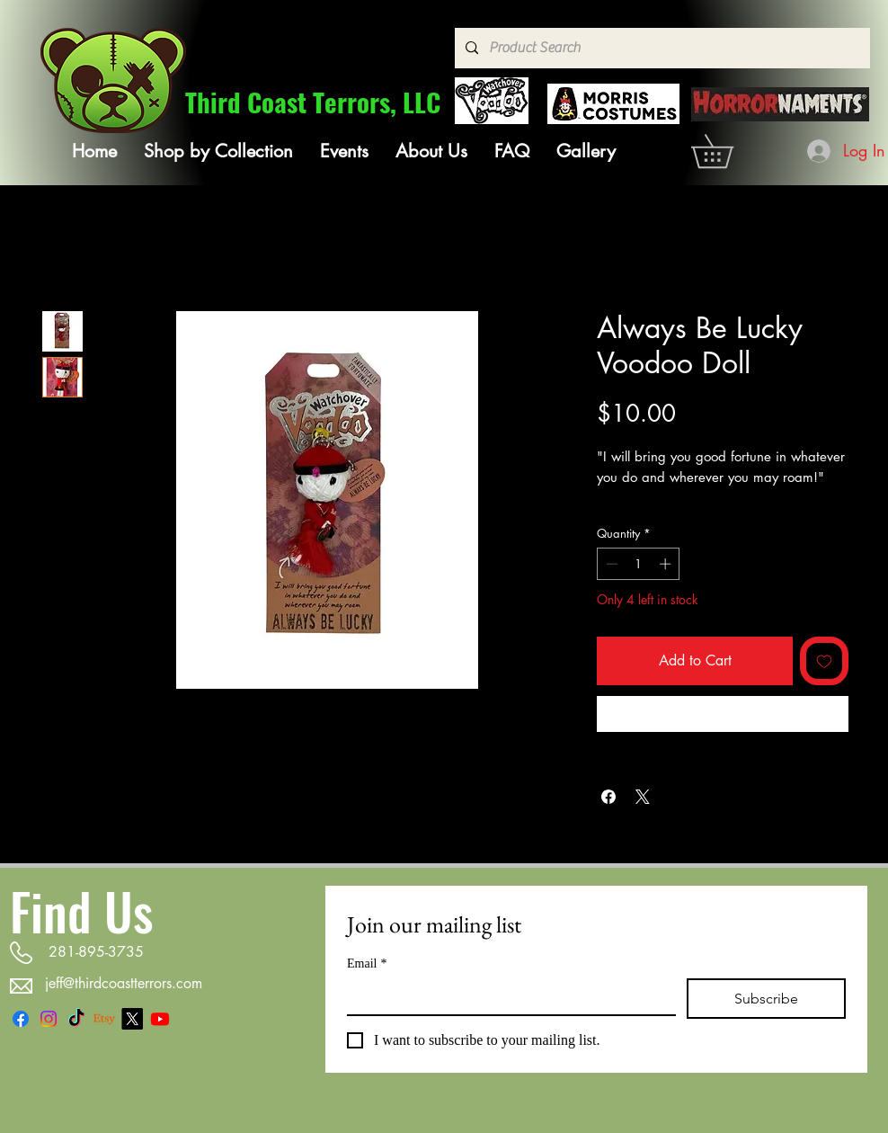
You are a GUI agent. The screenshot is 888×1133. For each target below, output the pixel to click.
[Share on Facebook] (608, 796)
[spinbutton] (638, 564)
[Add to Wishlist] (824, 661)
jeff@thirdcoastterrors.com (123, 983)
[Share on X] (642, 796)
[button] (218, 151)
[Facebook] (20, 1019)
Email (366, 963)
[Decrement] (610, 564)
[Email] (506, 996)
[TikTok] (76, 1019)
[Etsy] (104, 1019)
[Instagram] (48, 1019)
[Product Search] (660, 48)
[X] (132, 1019)
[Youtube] (160, 1019)
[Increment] (667, 564)
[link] (728, 151)
